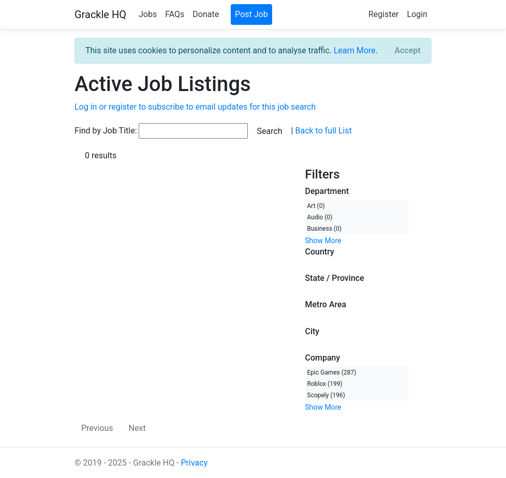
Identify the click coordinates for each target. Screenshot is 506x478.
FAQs (174, 14)
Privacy (194, 463)
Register (383, 14)
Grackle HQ (100, 14)
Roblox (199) (325, 383)
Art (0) (316, 206)
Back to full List (323, 131)
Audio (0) (320, 217)
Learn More (355, 50)
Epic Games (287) (331, 372)
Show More (323, 240)
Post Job (251, 14)
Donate (205, 14)
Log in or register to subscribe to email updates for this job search (195, 107)
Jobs (148, 14)
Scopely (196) (326, 395)
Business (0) (324, 228)
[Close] (407, 50)
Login (417, 14)
